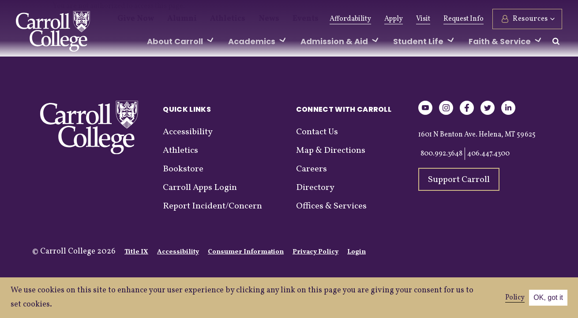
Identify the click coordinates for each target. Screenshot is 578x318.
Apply (393, 19)
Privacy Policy (315, 252)
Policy (515, 297)
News (247, 19)
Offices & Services (331, 206)
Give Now (132, 19)
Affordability (350, 19)
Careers (311, 169)
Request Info (463, 19)
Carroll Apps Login (200, 188)
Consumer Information (246, 252)
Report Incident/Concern (212, 206)
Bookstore (183, 169)
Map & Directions (330, 150)
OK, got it (548, 297)
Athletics (212, 19)
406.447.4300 (488, 154)
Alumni (173, 19)
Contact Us (317, 132)
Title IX (136, 252)
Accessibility (188, 132)
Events (280, 19)
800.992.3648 (441, 154)
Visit (423, 19)
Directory (315, 188)
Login (356, 252)
